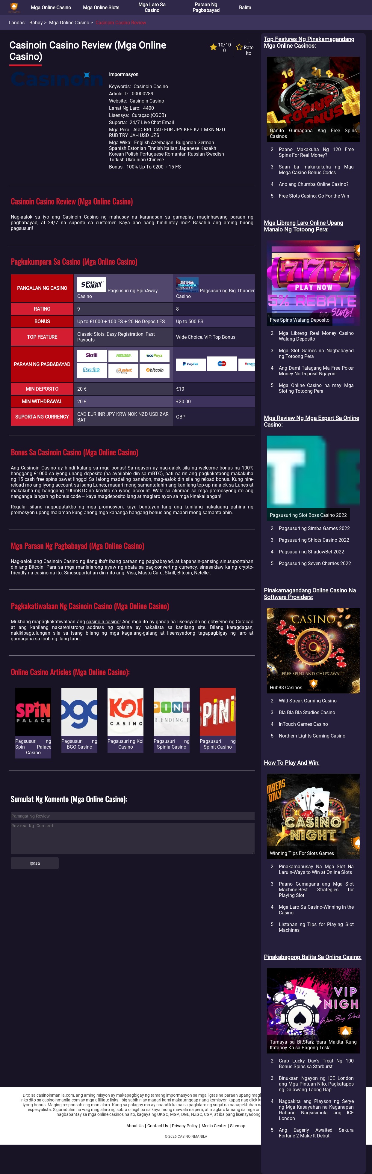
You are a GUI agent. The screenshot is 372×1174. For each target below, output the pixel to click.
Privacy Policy (185, 1125)
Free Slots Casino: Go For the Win (314, 196)
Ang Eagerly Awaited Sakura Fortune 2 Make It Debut (316, 1133)
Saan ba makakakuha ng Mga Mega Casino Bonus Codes (316, 169)
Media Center (214, 1125)
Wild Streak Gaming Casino (308, 701)
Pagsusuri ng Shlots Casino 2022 (314, 540)
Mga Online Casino (51, 7)
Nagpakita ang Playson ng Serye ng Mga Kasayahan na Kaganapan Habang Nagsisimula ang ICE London (316, 1109)
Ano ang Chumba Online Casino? (314, 184)
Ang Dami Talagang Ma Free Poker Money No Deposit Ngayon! (316, 371)
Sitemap (237, 1125)
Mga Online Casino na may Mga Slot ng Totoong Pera (316, 388)
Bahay (36, 22)
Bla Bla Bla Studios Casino (307, 712)
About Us (134, 1125)
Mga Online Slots (101, 7)
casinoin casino (103, 621)
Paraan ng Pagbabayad (206, 7)
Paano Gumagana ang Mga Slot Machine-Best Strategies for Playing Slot (316, 889)
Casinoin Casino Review (121, 22)
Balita (245, 7)
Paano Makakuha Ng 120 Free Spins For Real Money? (316, 152)
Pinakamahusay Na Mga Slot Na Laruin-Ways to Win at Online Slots (316, 869)
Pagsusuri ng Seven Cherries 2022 (315, 563)
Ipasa (35, 863)
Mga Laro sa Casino (152, 7)
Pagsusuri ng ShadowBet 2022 (311, 552)
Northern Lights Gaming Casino (312, 736)
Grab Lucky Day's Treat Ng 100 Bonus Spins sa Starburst (316, 1063)
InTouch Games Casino (303, 724)
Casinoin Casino (147, 101)
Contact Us (157, 1125)
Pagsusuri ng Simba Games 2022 (314, 528)
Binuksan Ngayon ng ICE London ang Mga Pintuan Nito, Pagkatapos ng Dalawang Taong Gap (316, 1083)
